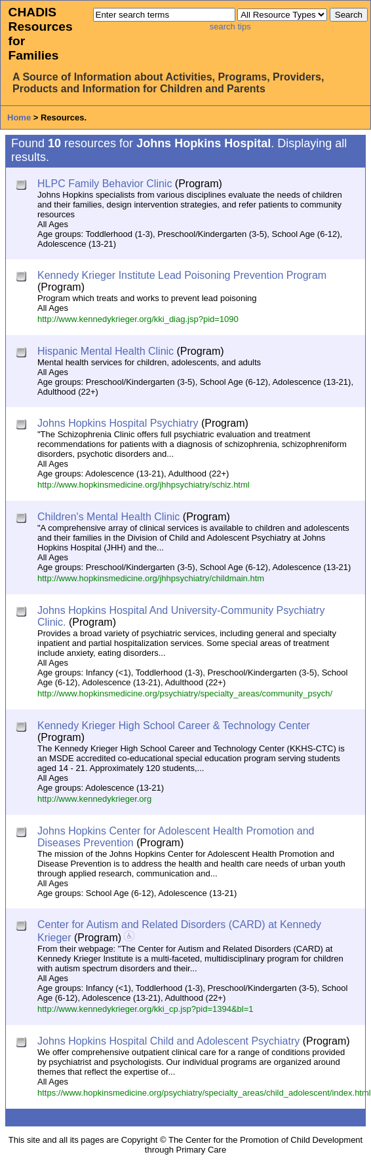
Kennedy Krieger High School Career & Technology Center (173, 725)
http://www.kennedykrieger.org (94, 799)
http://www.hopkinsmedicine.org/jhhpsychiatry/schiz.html (143, 485)
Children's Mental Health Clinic (108, 516)
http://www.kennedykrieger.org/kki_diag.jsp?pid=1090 (138, 319)
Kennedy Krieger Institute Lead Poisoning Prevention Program (181, 275)
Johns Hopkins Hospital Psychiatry (117, 423)
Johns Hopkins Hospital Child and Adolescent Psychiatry (168, 1041)
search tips (230, 26)
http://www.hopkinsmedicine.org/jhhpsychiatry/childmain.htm (150, 578)
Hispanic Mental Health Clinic (105, 351)
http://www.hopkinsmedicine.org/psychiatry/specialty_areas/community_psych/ (184, 693)
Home (19, 117)
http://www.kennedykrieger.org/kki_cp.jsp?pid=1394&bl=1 (145, 1009)
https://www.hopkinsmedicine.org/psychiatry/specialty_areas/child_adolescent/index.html (204, 1093)
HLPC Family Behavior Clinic (104, 183)
